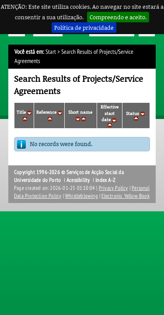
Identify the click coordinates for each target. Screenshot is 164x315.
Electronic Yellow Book (125, 196)
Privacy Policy (113, 188)
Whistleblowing (81, 196)
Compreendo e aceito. (118, 17)
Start (50, 52)
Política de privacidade (84, 28)
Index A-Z (105, 180)
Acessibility (78, 180)
